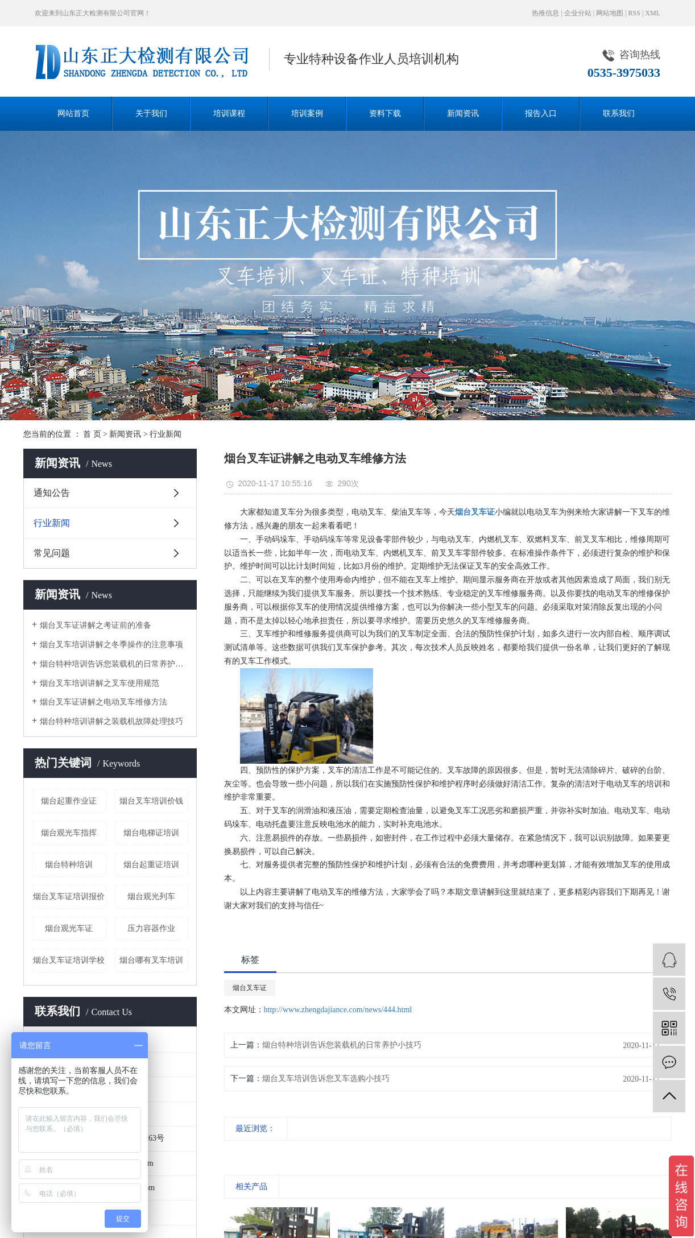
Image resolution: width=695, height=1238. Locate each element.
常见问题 (52, 553)
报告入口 (541, 113)
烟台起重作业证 (69, 801)
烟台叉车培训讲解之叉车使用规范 (99, 683)
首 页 (92, 434)
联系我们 (619, 113)
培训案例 (307, 113)
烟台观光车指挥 (69, 833)
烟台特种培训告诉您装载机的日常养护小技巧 (114, 664)
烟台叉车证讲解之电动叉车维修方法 (103, 702)
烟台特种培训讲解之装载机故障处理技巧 (111, 721)
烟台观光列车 (151, 896)
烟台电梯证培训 (151, 833)
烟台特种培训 (69, 864)
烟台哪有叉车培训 (151, 960)
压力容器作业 (151, 928)
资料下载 (385, 113)
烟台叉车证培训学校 (69, 960)
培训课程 (229, 113)
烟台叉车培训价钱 (151, 801)
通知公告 (52, 493)
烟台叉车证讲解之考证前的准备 (95, 625)
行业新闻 (165, 434)
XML (652, 13)
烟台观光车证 (69, 928)
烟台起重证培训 (151, 864)
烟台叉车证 (250, 988)
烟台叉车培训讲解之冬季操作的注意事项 (111, 644)
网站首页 (73, 113)
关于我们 (151, 113)
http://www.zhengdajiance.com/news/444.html (338, 1009)
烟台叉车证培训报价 (69, 896)
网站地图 (609, 13)
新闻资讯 (463, 113)
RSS (634, 13)
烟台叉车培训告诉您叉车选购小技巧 (326, 1078)
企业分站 (577, 13)
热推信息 (545, 13)
